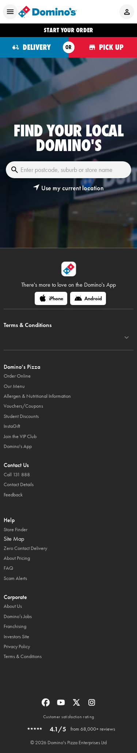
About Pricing (17, 558)
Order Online (17, 376)
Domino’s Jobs (18, 616)
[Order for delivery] (34, 47)
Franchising (15, 626)
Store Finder (15, 529)
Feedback (13, 495)
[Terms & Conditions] (126, 337)
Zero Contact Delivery (25, 548)
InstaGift (12, 426)
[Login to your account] (126, 11)
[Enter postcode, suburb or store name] (68, 169)
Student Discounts (21, 416)
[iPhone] (51, 298)
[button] (68, 188)
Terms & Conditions (23, 656)
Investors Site (16, 636)
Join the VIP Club (20, 436)
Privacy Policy (17, 646)
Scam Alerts (15, 578)
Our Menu (14, 386)
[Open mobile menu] (10, 11)
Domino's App (18, 446)
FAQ (8, 568)
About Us (13, 606)
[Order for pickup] (103, 47)
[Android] (88, 298)
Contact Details (19, 484)
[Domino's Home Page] (47, 11)
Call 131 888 (17, 474)
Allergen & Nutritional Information (37, 396)
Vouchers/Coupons (23, 406)
